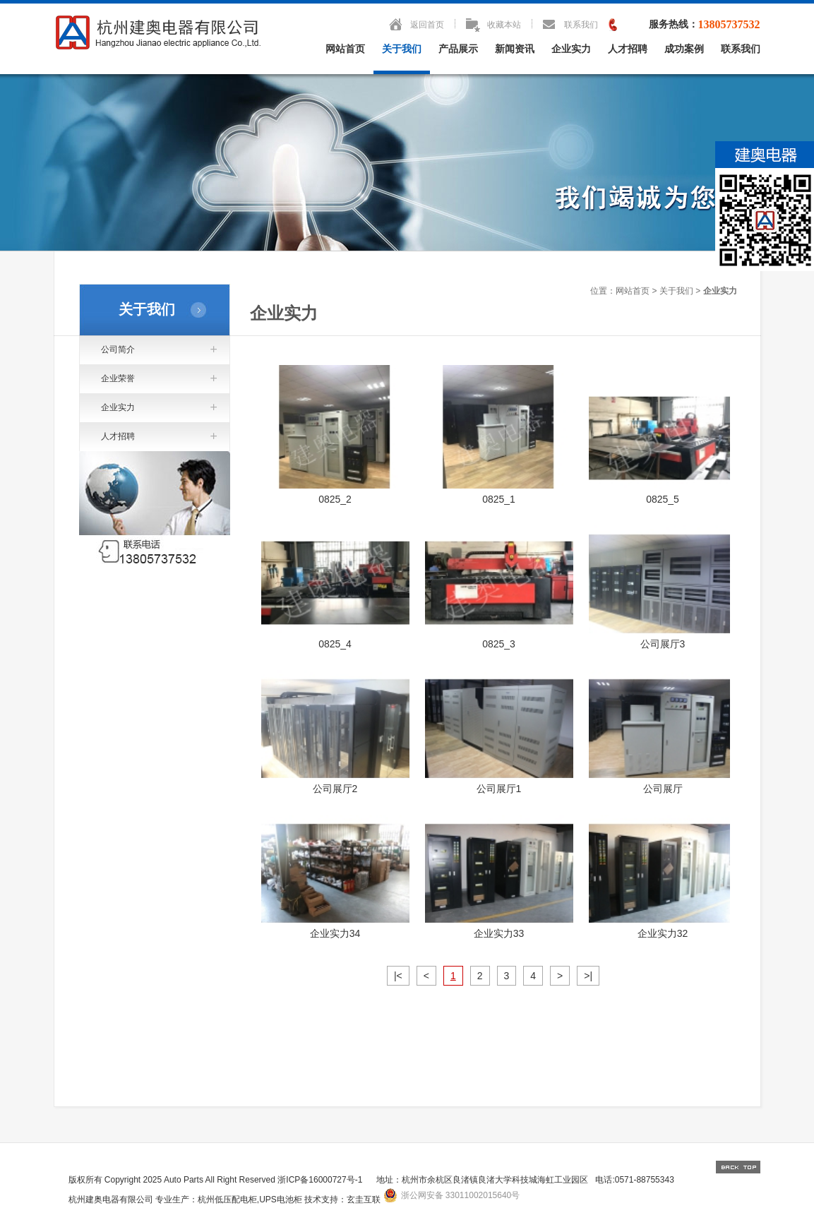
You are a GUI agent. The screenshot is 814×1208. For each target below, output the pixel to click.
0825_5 (662, 499)
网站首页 (345, 49)
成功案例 (684, 49)
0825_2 (335, 499)
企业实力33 (499, 933)
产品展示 (458, 49)
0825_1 (498, 499)
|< (398, 975)
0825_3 (498, 644)
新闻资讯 (514, 49)
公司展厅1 (499, 788)
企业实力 (571, 49)
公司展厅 (663, 788)
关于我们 (401, 49)
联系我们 (581, 25)
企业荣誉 (118, 378)
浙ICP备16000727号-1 (319, 1180)
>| (588, 975)
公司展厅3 (663, 644)
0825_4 (335, 644)
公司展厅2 (335, 788)
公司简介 (118, 349)
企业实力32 (663, 933)
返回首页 (427, 25)
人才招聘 (627, 49)
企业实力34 (335, 933)
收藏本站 (504, 25)
